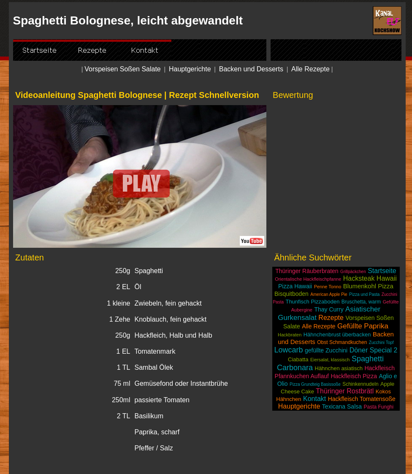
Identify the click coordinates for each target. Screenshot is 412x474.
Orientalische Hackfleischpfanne (308, 279)
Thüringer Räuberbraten (306, 271)
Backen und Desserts (251, 69)
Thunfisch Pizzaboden (312, 301)
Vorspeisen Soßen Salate (122, 69)
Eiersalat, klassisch (330, 359)
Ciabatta (298, 359)
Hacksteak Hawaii (370, 278)
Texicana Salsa (342, 406)
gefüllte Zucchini (326, 350)
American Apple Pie (328, 294)
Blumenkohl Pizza (368, 286)
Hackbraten (289, 334)
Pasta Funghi (378, 407)
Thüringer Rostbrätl (345, 391)
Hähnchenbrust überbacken (337, 334)
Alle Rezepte (310, 69)
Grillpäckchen (353, 271)
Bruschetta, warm (361, 302)
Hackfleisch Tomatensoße (362, 398)
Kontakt (314, 398)
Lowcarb (288, 350)
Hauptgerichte (190, 69)
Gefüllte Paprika (362, 326)
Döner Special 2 (374, 350)
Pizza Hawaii (295, 286)
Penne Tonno (328, 286)
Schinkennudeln (360, 384)
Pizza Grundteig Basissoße (315, 384)
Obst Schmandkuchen (342, 342)
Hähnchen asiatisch (339, 368)
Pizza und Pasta (364, 294)
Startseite (382, 270)
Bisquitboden (291, 293)
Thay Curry (328, 309)
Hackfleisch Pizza (354, 376)
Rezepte (331, 317)
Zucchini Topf (381, 342)
